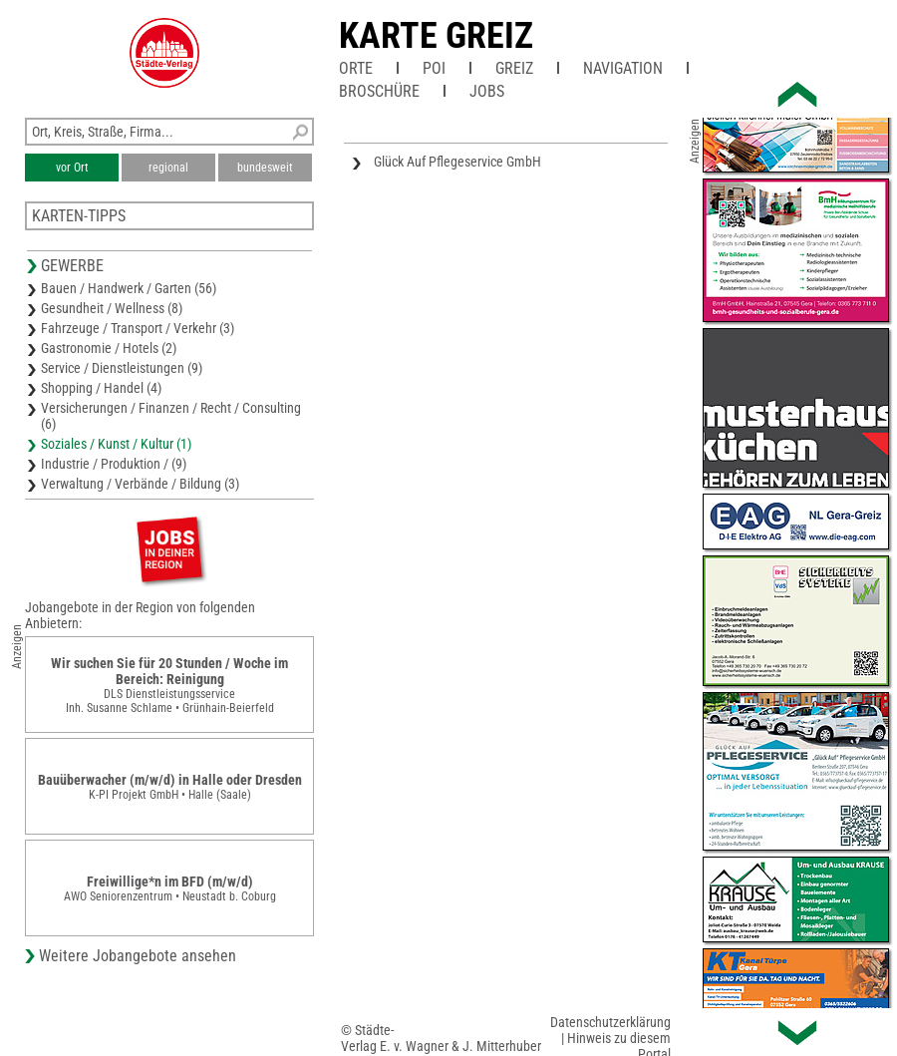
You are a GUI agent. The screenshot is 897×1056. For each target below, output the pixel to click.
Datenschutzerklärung (610, 1022)
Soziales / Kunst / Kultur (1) (116, 444)
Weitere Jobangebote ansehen (137, 955)
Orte (356, 68)
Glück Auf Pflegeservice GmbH (457, 162)
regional (168, 168)
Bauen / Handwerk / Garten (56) (128, 288)
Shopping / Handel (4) (101, 388)
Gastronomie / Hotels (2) (108, 348)
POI (434, 68)
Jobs (486, 91)
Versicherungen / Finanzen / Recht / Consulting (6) (171, 416)
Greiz (514, 68)
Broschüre (379, 91)
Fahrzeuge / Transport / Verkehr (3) (137, 328)
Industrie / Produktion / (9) (113, 464)
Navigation (623, 68)
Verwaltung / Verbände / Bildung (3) (140, 484)
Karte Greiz (436, 36)
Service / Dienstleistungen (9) (121, 368)
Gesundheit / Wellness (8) (111, 308)
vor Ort (72, 168)
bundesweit (265, 168)
